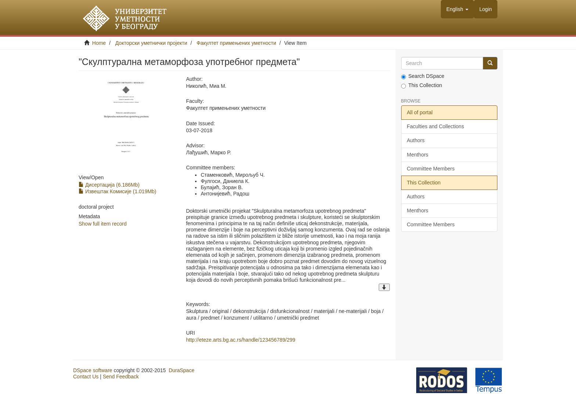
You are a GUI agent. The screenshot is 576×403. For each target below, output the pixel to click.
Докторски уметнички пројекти (151, 43)
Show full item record (103, 224)
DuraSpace (181, 370)
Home (99, 43)
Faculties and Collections (435, 126)
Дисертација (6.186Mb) (109, 185)
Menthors (417, 155)
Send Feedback (121, 376)
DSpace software (92, 370)
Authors (416, 140)
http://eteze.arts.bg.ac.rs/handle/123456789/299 (240, 340)
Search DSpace (422, 76)
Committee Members (431, 169)
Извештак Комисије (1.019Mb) (117, 191)
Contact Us (85, 376)
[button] (457, 9)
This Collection (421, 85)
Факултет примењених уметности (236, 43)
